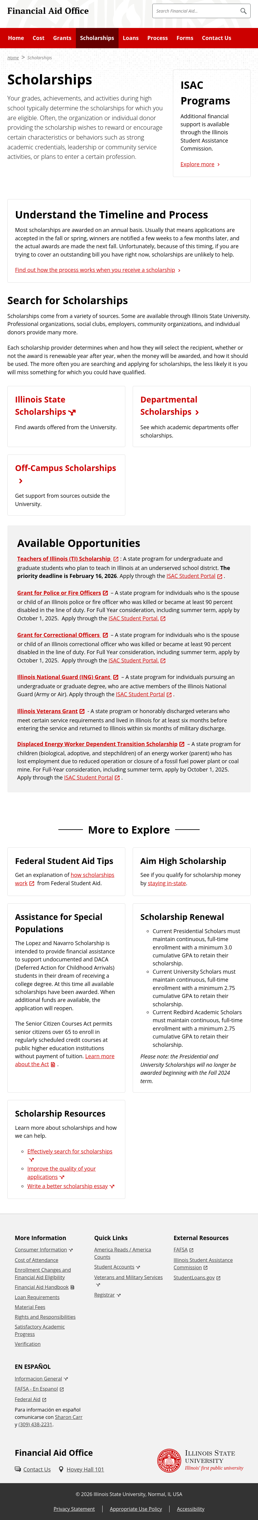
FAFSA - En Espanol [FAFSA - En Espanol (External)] (36, 1388)
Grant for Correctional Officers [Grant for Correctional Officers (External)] (59, 634)
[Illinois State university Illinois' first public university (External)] (200, 1460)
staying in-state (167, 883)
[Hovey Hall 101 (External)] (81, 1469)
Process (157, 37)
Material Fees (30, 1307)
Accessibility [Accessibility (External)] (190, 1509)
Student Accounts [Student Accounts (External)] (114, 1266)
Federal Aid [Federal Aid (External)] (28, 1399)
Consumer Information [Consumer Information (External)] (41, 1249)
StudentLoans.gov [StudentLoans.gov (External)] (194, 1277)
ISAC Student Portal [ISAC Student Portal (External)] (190, 575)
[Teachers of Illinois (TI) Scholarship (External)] (68, 558)
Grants (62, 37)
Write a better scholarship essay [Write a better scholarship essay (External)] (67, 1186)
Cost (39, 37)
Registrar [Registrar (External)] (104, 1294)
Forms (185, 37)
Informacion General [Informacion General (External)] (38, 1378)
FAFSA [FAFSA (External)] (181, 1249)
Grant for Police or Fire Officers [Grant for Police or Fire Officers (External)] (59, 592)
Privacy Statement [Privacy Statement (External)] (74, 1509)
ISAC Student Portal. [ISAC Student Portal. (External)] (133, 618)
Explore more (197, 164)
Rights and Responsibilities (45, 1317)
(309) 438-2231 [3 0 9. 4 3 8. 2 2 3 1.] (35, 1424)
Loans (131, 37)
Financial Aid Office (48, 10)
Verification (28, 1344)
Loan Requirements (37, 1297)
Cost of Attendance (36, 1260)
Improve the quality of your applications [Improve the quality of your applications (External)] (61, 1172)
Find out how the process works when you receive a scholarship (95, 269)
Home (16, 37)
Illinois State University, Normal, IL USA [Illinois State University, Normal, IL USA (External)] (138, 1494)
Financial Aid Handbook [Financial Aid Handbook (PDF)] (41, 1287)
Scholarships (97, 37)
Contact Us (216, 37)
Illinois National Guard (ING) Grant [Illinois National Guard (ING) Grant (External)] (64, 677)
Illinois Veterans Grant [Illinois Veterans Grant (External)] (47, 711)
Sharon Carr (69, 1417)
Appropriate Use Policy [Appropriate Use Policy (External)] (136, 1509)
